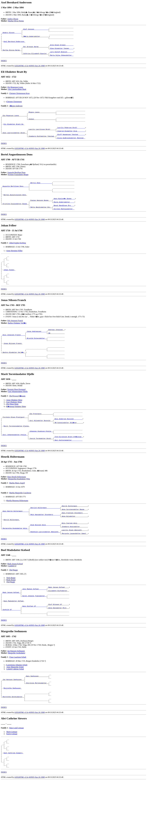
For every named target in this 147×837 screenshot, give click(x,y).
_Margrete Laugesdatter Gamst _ (74, 573)
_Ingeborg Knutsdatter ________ (74, 564)
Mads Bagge (11, 619)
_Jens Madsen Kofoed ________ (34, 629)
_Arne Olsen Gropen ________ (61, 48)
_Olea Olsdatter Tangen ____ (61, 52)
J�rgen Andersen (15, 111)
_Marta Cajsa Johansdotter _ (61, 61)
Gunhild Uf (12, 605)
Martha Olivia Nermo (16, 21)
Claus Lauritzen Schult (17, 702)
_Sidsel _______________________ (42, 126)
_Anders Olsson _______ (12, 34)
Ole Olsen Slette (12, 432)
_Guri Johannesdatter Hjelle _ (15, 467)
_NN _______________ (56, 357)
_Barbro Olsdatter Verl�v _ (14, 379)
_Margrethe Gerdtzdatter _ (13, 746)
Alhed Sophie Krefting (17, 260)
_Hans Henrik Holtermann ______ (15, 546)
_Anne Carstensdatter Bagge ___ (74, 544)
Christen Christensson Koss (19, 99)
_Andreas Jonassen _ (56, 353)
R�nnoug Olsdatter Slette (16, 435)
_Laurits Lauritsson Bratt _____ (42, 139)
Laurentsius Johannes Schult (16, 710)
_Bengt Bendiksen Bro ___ (63, 221)
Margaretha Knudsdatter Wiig (19, 512)
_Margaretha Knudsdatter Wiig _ (15, 566)
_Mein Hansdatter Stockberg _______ (45, 550)
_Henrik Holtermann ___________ (74, 540)
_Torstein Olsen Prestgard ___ (15, 447)
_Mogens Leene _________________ (42, 118)
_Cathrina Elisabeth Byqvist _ (35, 59)
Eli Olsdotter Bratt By (14, 133)
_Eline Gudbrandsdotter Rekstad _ (71, 149)
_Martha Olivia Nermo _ (12, 54)
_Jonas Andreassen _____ (36, 355)
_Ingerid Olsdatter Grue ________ (71, 141)
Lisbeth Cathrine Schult (15, 714)
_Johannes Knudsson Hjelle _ (41, 463)
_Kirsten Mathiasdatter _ (63, 226)
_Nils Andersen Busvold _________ (68, 449)
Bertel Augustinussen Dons (15, 209)
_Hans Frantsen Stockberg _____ (74, 548)
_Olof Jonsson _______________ (35, 30)
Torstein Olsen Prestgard (16, 418)
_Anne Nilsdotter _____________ (74, 552)
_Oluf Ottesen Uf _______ (58, 647)
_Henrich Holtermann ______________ (45, 542)
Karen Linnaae (11, 785)
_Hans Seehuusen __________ (36, 722)
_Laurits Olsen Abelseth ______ (74, 568)
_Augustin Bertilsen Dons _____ (15, 199)
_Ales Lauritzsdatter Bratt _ (14, 143)
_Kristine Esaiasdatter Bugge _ (15, 219)
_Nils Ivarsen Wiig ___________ (74, 560)
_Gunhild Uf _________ (11, 653)
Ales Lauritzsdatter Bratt (17, 95)
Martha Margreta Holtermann (17, 534)
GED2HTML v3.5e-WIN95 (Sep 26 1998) (29, 71)
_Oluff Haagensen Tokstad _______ (71, 145)
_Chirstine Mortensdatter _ (36, 730)
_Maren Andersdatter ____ (63, 217)
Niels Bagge (11, 617)
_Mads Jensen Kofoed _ (11, 633)
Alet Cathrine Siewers (13, 807)
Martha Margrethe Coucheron (20, 526)
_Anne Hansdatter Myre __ (58, 651)
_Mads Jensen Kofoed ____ (58, 627)
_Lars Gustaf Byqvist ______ (61, 57)
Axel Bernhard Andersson (14, 44)
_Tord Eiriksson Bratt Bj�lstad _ (68, 469)
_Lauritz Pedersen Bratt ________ (71, 137)
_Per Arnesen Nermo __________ (35, 50)
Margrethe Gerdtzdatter (16, 698)
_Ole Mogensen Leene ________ (14, 122)
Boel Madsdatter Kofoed (14, 643)
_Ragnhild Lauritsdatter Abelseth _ (45, 570)
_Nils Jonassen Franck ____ (13, 359)
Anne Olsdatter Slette (14, 428)
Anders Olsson (12, 19)
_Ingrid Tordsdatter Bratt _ (41, 471)
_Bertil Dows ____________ (41, 195)
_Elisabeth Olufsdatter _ (58, 631)
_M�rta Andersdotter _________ (35, 38)
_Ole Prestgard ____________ (41, 442)
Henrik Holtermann (12, 556)
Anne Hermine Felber (14, 267)
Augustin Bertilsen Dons (16, 184)
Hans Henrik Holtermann (16, 510)
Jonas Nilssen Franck (13, 369)
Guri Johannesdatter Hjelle (18, 420)
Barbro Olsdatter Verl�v (17, 346)
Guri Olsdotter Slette (14, 430)
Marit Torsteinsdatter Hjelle (17, 457)
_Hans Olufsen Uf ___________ (34, 649)
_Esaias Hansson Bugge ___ (41, 215)
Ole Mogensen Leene (15, 93)
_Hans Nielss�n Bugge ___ (64, 213)
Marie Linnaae (11, 783)
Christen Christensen (14, 107)
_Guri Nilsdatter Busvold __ (41, 451)
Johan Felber (9, 290)
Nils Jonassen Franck (15, 343)
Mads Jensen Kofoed (15, 603)
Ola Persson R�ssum (17, 424)
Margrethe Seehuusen (12, 736)
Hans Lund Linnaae (16, 779)
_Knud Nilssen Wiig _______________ (45, 562)
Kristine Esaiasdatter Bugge (18, 186)
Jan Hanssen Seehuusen (16, 696)
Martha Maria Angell (17, 516)
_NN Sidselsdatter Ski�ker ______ (68, 453)
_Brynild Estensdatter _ (36, 363)
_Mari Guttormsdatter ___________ (68, 473)
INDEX (4, 66)
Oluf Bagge (13, 609)
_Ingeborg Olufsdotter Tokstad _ (42, 147)
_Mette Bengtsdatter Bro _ (41, 224)
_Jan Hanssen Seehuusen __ (13, 726)
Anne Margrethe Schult (15, 712)
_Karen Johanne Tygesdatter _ (34, 637)
